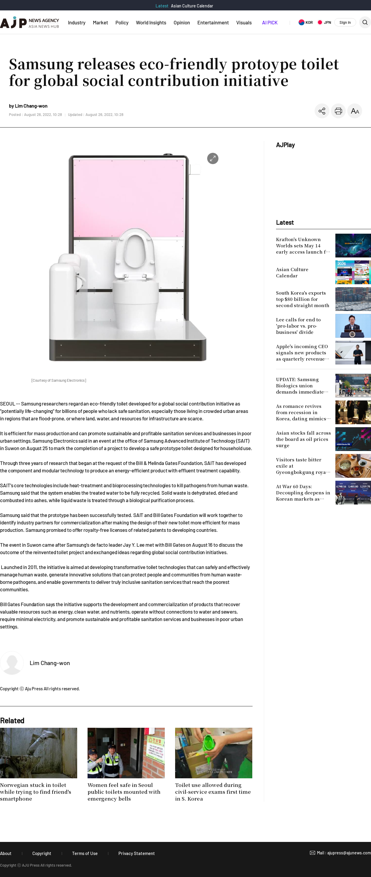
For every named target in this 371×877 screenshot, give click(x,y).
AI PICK (270, 22)
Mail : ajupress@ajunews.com (344, 852)
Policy (122, 22)
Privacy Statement (136, 853)
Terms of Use (85, 853)
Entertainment (213, 22)
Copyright (41, 853)
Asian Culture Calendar (192, 5)
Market (100, 22)
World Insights (151, 22)
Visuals (244, 22)
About (6, 853)
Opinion (182, 22)
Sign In (345, 22)
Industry (76, 22)
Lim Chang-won (50, 662)
